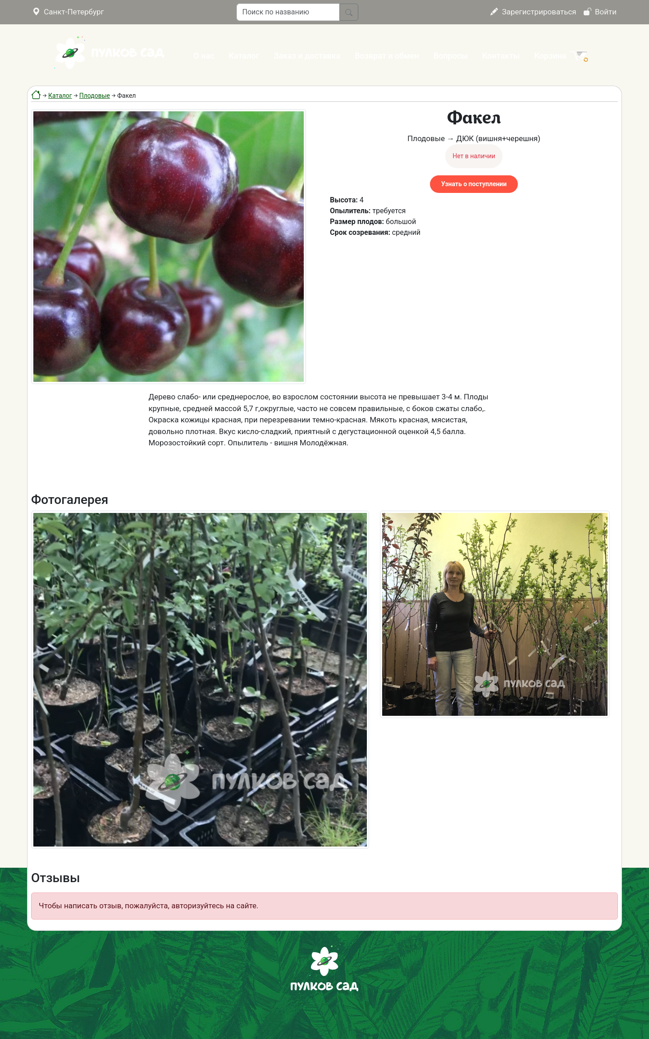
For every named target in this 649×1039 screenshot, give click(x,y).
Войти (600, 11)
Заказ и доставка (307, 55)
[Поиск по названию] (288, 12)
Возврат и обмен (387, 55)
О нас (203, 55)
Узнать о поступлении (474, 184)
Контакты (501, 55)
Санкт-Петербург (68, 11)
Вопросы (451, 55)
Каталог (244, 55)
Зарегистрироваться (533, 11)
